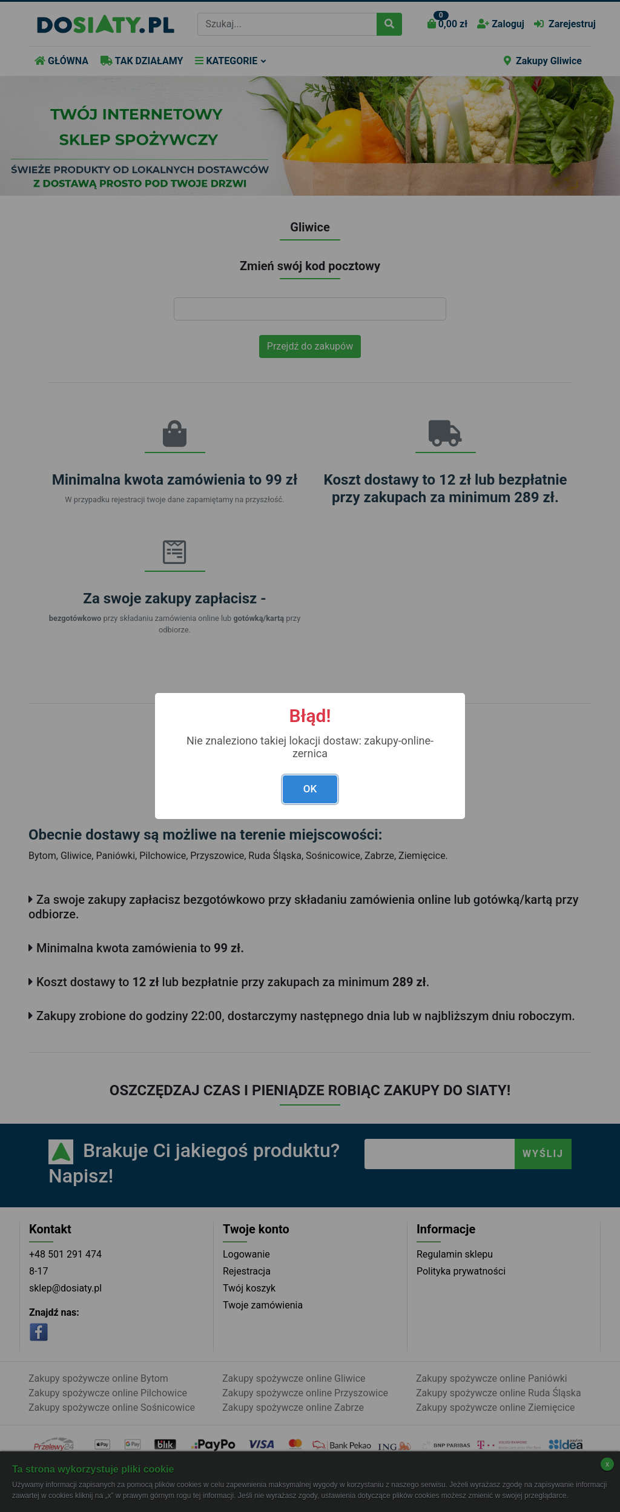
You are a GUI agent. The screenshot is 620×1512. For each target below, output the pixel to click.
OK (310, 789)
